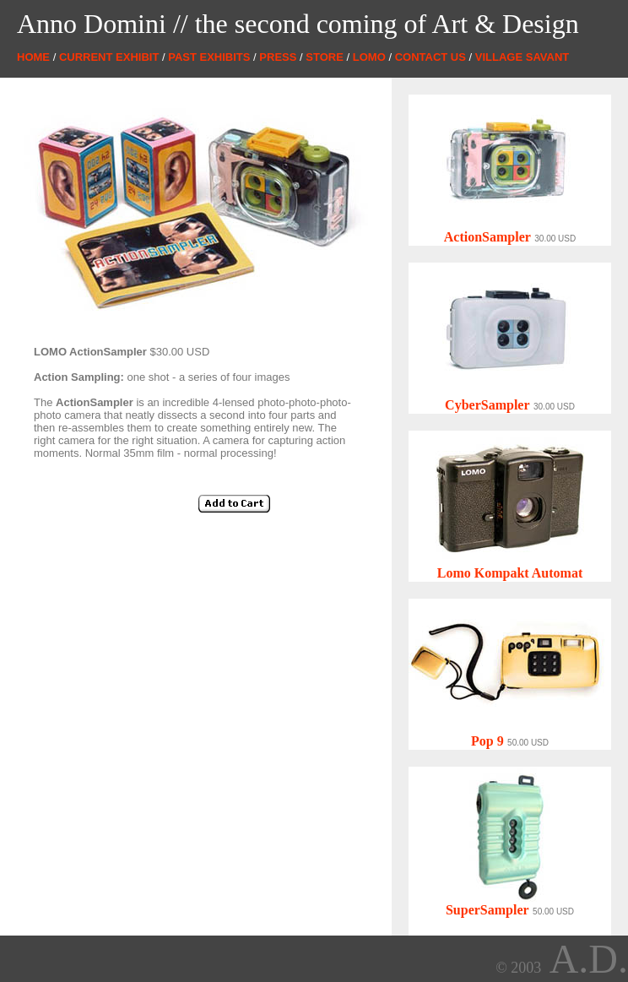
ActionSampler (487, 237)
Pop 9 (487, 741)
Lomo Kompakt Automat (509, 573)
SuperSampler (487, 910)
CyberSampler (487, 405)
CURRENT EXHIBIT (109, 57)
